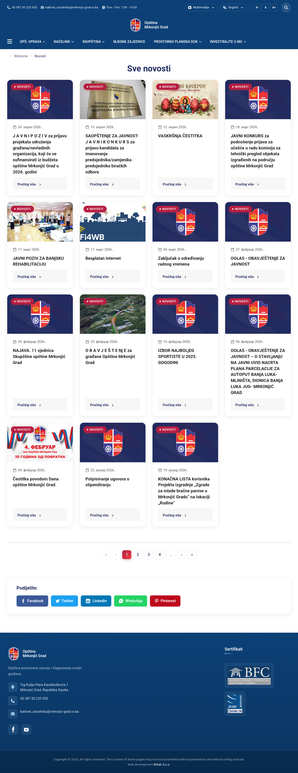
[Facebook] (13, 729)
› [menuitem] (181, 554)
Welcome (21, 56)
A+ (274, 7)
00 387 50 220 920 (34, 699)
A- (257, 7)
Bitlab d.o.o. (162, 764)
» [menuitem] (192, 554)
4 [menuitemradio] (160, 554)
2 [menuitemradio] (138, 554)
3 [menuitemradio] (149, 554)
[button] (9, 42)
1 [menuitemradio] (127, 554)
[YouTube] (26, 729)
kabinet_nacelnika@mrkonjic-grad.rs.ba (49, 712)
